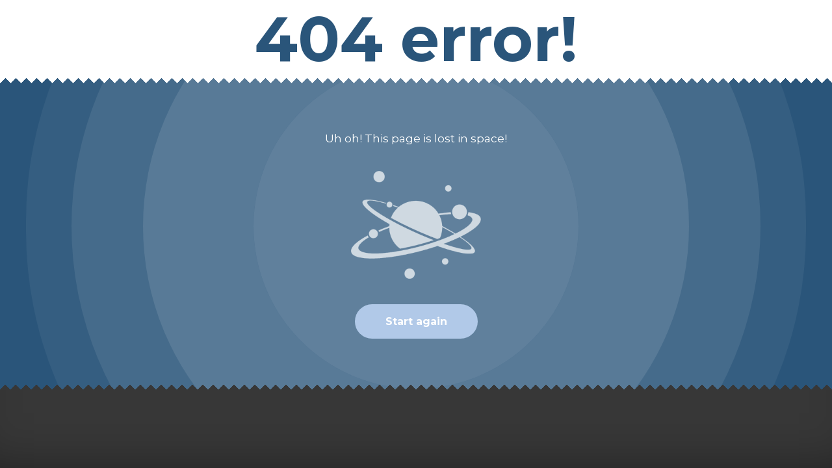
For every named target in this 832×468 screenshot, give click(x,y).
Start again (416, 321)
